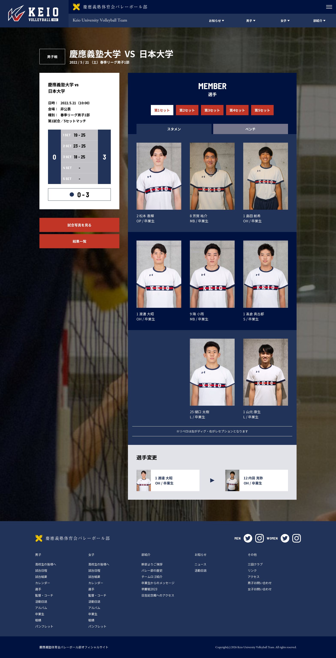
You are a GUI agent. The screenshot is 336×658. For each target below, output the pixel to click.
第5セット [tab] (262, 110)
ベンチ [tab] (250, 129)
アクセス (254, 576)
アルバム (41, 608)
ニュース (200, 564)
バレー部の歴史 (151, 570)
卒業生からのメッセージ (157, 583)
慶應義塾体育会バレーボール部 (72, 538)
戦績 (38, 620)
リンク (252, 570)
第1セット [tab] (162, 110)
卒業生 (39, 614)
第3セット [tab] (212, 110)
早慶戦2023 (149, 589)
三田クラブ (255, 564)
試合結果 (41, 576)
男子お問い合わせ (260, 583)
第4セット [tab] (237, 110)
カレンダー (42, 583)
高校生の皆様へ (45, 564)
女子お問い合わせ (260, 589)
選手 (38, 589)
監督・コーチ (44, 595)
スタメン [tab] (174, 129)
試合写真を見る (80, 224)
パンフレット (44, 626)
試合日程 (41, 570)
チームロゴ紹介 (151, 576)
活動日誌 (41, 601)
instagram (259, 538)
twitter (248, 538)
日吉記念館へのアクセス (157, 595)
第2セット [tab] (187, 110)
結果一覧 (79, 241)
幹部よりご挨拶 (151, 564)
